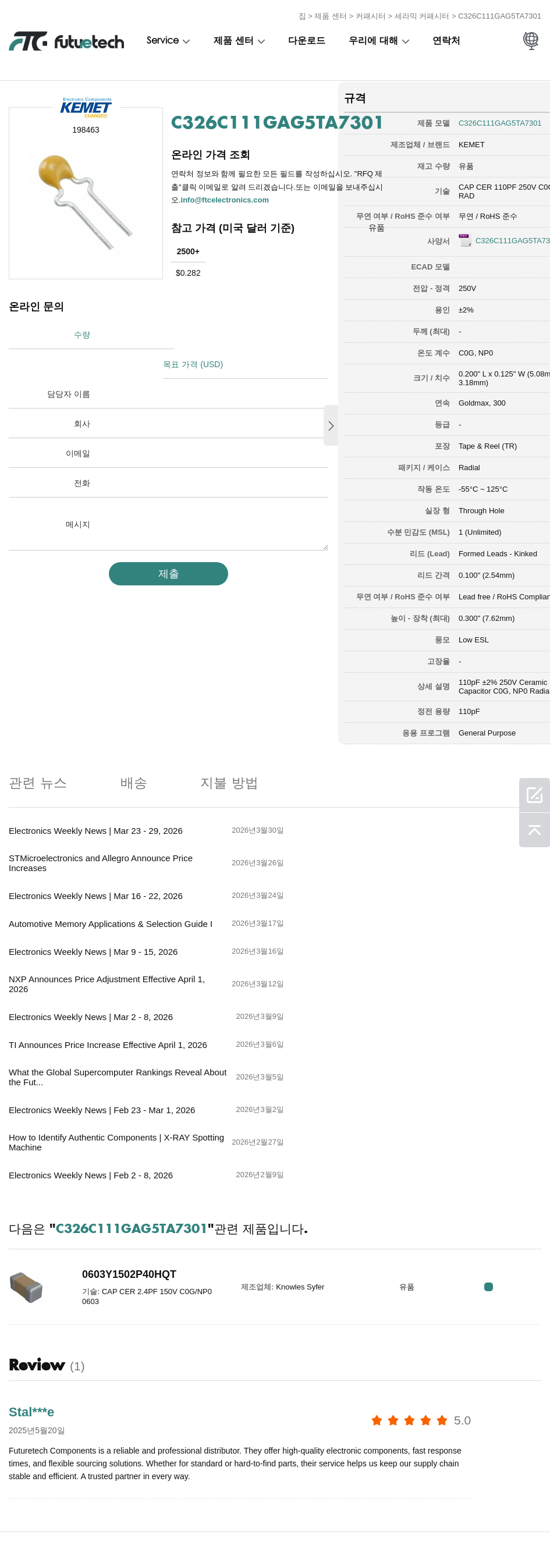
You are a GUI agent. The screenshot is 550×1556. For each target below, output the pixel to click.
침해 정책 (76, 1522)
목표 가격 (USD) (196, 333)
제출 (160, 542)
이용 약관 (23, 1522)
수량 (82, 333)
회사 (82, 392)
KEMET (446, 141)
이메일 (78, 422)
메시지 (78, 493)
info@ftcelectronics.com (225, 197)
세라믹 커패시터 (422, 13)
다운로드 (306, 39)
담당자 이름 (68, 362)
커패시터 (371, 13)
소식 (307, 1522)
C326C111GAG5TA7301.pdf (481, 248)
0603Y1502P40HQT (121, 1126)
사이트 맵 (403, 1522)
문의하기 (263, 1522)
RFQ (505, 1139)
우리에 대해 (373, 39)
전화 (82, 451)
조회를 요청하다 (140, 1522)
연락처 (446, 39)
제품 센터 (330, 13)
